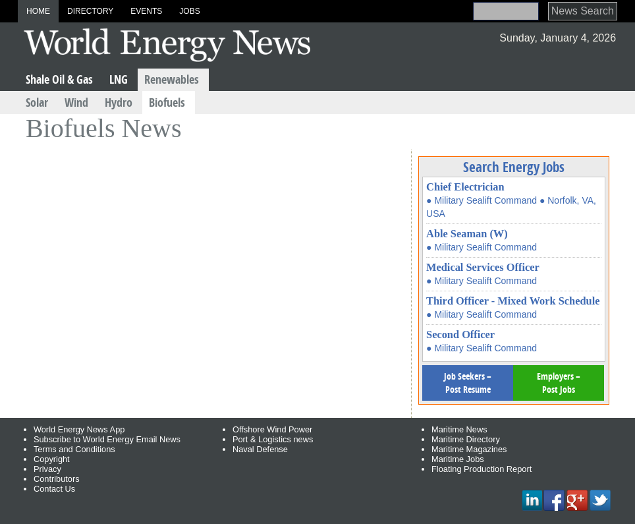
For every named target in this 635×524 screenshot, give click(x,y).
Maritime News (459, 429)
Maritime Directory (465, 439)
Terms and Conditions (74, 449)
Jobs (189, 11)
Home (38, 11)
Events (146, 11)
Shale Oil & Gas (59, 79)
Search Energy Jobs (514, 166)
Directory (90, 11)
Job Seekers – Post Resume (467, 382)
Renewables (171, 79)
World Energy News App (79, 429)
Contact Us (54, 489)
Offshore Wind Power (272, 429)
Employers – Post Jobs (558, 382)
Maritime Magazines (469, 449)
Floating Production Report (481, 469)
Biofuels (167, 102)
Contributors (57, 479)
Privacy (47, 469)
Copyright (52, 459)
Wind (76, 102)
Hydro (118, 102)
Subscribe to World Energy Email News (107, 439)
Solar (37, 102)
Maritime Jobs (457, 459)
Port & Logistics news (273, 439)
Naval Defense (260, 449)
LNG (118, 79)
